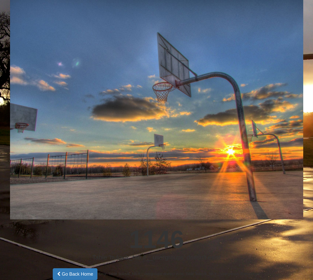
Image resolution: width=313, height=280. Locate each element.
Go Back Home (75, 274)
